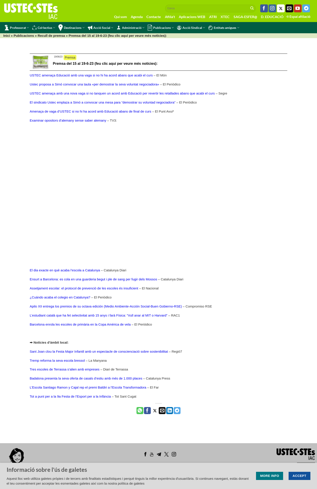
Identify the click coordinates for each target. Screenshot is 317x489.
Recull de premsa (51, 35)
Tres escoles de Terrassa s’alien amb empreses (65, 369)
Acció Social (100, 28)
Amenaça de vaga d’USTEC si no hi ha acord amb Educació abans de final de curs (90, 111)
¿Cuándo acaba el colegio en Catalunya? (60, 297)
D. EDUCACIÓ (272, 17)
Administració (130, 28)
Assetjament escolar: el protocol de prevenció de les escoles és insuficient (84, 288)
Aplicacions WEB (192, 17)
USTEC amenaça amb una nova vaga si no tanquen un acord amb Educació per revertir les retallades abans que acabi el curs (122, 93)
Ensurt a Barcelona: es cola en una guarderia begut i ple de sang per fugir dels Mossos (93, 279)
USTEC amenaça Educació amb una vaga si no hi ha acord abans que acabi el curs (91, 75)
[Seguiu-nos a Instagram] (272, 8)
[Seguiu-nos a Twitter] (281, 8)
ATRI (213, 17)
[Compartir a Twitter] (154, 410)
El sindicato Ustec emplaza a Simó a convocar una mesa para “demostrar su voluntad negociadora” (102, 102)
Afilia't (170, 17)
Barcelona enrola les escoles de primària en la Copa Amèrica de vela (80, 324)
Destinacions (71, 27)
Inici (6, 35)
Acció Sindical (191, 28)
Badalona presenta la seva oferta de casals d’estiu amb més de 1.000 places (86, 378)
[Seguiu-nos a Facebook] (264, 8)
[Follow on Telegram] (306, 8)
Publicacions (161, 28)
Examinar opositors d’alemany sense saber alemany (68, 120)
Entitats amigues (223, 28)
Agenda (137, 17)
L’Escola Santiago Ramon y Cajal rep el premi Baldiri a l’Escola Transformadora (88, 387)
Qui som (120, 17)
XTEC (225, 17)
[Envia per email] (162, 410)
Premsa (70, 57)
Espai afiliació (298, 16)
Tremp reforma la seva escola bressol (57, 360)
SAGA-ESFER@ (245, 17)
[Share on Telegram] (177, 410)
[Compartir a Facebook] (147, 410)
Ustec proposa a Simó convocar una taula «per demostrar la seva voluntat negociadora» (94, 84)
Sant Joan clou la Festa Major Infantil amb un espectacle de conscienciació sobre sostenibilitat (99, 351)
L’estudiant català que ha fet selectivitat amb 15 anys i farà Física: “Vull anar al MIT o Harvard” (98, 315)
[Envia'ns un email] (289, 8)
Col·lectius (43, 28)
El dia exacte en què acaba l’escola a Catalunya (65, 270)
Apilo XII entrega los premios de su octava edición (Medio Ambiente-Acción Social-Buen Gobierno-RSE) (106, 306)
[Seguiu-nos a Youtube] (298, 8)
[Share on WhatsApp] (139, 410)
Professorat (16, 27)
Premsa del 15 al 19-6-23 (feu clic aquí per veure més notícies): (105, 63)
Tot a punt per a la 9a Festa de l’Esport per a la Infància (70, 396)
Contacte (153, 17)
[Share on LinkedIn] (169, 410)
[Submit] (252, 8)
